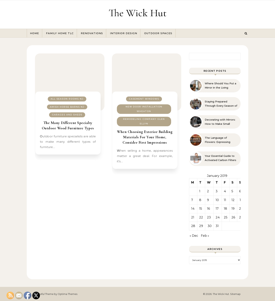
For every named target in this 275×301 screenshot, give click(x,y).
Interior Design (123, 33)
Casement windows (144, 98)
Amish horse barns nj (67, 106)
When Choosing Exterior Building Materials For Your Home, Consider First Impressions (145, 137)
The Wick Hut (138, 13)
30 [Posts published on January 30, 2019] (210, 226)
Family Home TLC (60, 33)
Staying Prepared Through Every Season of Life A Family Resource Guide (221, 104)
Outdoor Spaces (158, 33)
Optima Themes (67, 293)
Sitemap (235, 293)
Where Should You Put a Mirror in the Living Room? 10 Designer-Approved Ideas (220, 85)
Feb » (205, 235)
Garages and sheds (67, 114)
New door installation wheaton (144, 109)
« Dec (194, 235)
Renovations (92, 33)
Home (34, 33)
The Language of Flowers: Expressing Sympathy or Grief (217, 140)
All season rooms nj (67, 98)
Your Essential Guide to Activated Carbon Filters (220, 158)
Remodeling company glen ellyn (144, 121)
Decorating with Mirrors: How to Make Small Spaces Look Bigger (220, 122)
